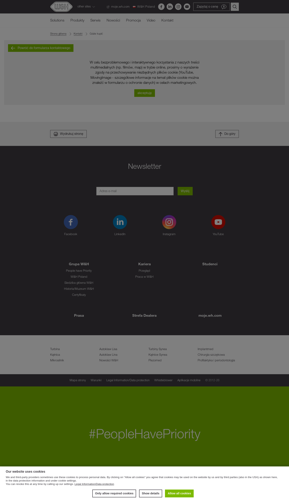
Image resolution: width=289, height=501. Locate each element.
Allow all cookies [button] (179, 493)
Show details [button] (150, 493)
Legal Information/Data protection (94, 484)
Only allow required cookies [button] (114, 493)
